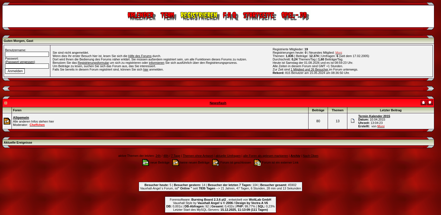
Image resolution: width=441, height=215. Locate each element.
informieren (156, 62)
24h (158, 155)
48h (165, 155)
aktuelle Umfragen (227, 155)
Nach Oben (310, 155)
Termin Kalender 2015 (374, 116)
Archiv (295, 155)
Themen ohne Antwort (198, 155)
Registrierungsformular (93, 62)
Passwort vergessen (20, 62)
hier (145, 69)
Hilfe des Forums (140, 56)
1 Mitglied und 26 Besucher (310, 69)
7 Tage (175, 155)
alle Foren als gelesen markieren (265, 155)
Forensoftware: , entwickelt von (220, 199)
